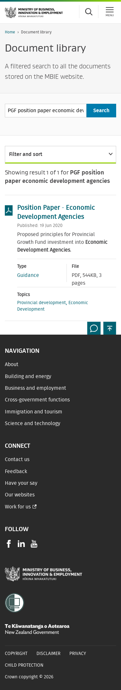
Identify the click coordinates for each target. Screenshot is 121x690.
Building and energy (28, 376)
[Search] (101, 110)
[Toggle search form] (88, 11)
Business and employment (35, 388)
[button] (109, 328)
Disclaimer (48, 653)
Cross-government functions (37, 399)
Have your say (21, 483)
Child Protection (24, 665)
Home (10, 32)
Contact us (17, 459)
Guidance (28, 275)
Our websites (20, 494)
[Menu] (109, 11)
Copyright (16, 653)
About (11, 364)
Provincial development (41, 303)
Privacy (77, 653)
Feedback (16, 471)
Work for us (18, 506)
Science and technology (32, 423)
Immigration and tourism (33, 411)
